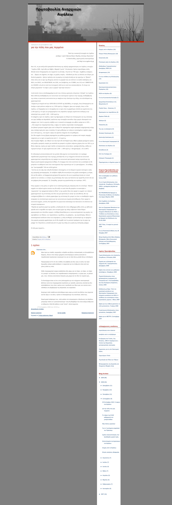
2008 (102, 382)
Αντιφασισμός (103, 72)
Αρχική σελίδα (61, 312)
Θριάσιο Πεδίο (103, 116)
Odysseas (39, 249)
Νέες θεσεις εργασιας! (108, 423)
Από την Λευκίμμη (104, 154)
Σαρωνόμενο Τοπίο (104, 355)
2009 (102, 377)
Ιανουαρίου (106, 488)
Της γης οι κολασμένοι (105, 129)
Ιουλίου (105, 462)
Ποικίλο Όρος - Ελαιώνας (106, 108)
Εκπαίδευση (102, 150)
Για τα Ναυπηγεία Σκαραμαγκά (108, 141)
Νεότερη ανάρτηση (36, 312)
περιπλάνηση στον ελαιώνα (107, 330)
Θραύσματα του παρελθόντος (107, 112)
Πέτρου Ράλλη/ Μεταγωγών (107, 53)
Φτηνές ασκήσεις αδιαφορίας (110, 452)
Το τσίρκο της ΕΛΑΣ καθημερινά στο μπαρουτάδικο (108, 417)
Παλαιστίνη (102, 124)
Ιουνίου (105, 466)
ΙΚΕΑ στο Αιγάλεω (104, 93)
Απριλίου (105, 475)
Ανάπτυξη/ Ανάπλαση (105, 137)
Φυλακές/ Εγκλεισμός (105, 133)
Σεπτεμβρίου (106, 398)
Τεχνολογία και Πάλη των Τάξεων (108, 359)
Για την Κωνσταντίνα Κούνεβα (107, 97)
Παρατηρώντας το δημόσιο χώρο (108, 162)
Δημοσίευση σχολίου (37, 309)
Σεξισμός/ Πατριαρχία (105, 158)
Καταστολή (102, 58)
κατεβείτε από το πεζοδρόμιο (107, 334)
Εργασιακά (102, 83)
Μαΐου (105, 471)
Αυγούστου (106, 458)
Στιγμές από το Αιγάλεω (44, 239)
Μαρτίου (105, 480)
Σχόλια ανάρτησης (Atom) (46, 315)
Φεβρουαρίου (107, 484)
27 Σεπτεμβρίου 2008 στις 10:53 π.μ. (48, 307)
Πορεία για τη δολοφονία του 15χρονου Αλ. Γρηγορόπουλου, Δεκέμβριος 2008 (108, 264)
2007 (102, 494)
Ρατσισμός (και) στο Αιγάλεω (107, 62)
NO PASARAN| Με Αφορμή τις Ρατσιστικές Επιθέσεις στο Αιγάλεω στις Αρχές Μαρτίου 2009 (109, 195)
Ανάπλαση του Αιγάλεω (106, 145)
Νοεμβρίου (106, 390)
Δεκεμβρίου (106, 385)
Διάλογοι (101, 120)
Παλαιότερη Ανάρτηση (88, 312)
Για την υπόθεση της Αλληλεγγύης (109, 76)
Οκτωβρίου (106, 394)
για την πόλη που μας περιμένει (47, 47)
